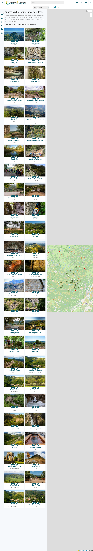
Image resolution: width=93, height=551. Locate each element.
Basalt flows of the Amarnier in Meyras (35, 62)
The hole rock (14, 447)
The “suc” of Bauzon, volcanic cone (35, 370)
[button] (76, 289)
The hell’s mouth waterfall (35, 428)
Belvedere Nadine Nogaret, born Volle (14, 100)
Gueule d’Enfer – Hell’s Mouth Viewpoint (14, 197)
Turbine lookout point (35, 485)
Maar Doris (35, 236)
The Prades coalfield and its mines (14, 466)
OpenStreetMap (85, 550)
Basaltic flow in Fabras (35, 81)
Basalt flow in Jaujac (14, 62)
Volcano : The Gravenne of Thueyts (35, 504)
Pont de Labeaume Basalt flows (35, 274)
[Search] (63, 2)
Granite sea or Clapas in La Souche (35, 178)
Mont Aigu (35, 255)
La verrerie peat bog (14, 236)
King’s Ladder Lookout (14, 217)
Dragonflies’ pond (14, 159)
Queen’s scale (35, 293)
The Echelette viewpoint (14, 408)
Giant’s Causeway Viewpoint (14, 178)
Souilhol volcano (35, 351)
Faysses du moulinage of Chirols (35, 159)
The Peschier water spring (35, 447)
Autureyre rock (14, 43)
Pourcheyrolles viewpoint (14, 293)
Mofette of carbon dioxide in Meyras (14, 255)
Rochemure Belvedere (14, 332)
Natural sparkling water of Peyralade (14, 274)
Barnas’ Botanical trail (35, 43)
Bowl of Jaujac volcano (14, 119)
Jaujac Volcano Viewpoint (35, 197)
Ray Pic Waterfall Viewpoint (14, 313)
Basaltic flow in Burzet (14, 81)
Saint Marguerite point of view (35, 332)
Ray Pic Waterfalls (35, 313)
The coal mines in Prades (35, 389)
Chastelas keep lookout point (14, 140)
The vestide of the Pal (14, 485)
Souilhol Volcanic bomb (14, 351)
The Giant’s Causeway (14, 428)
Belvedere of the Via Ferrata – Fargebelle (35, 100)
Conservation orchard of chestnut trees (35, 140)
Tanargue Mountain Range (14, 370)
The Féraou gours (35, 408)
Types (34, 7)
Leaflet (79, 550)
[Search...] (46, 2)
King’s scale (35, 217)
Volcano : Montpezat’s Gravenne (14, 504)
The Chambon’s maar (14, 389)
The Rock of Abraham (35, 466)
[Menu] (2, 2)
